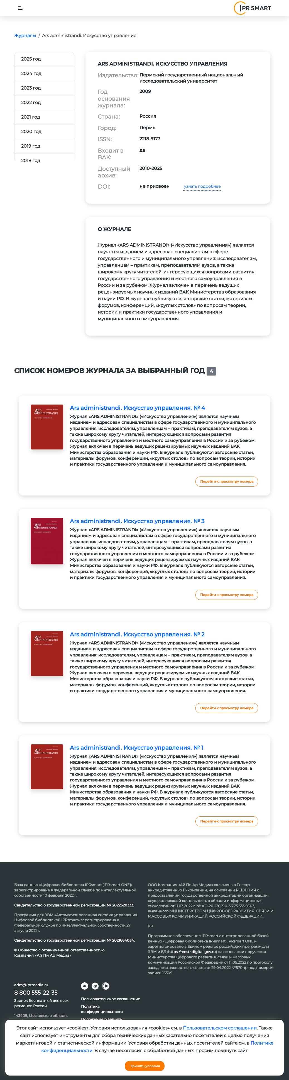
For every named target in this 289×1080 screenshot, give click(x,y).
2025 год (31, 59)
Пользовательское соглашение (110, 999)
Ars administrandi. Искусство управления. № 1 (136, 747)
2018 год (30, 160)
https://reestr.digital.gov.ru (192, 951)
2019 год (30, 146)
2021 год (30, 117)
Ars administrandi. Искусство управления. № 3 (137, 521)
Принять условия (144, 1066)
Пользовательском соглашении (220, 1028)
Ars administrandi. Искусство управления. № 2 (137, 634)
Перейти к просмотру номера (226, 481)
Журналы (25, 35)
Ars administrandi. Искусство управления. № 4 (137, 408)
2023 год (31, 88)
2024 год (31, 73)
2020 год (31, 131)
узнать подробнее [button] (202, 186)
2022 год (31, 102)
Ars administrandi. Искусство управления (89, 35)
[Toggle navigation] (20, 8)
